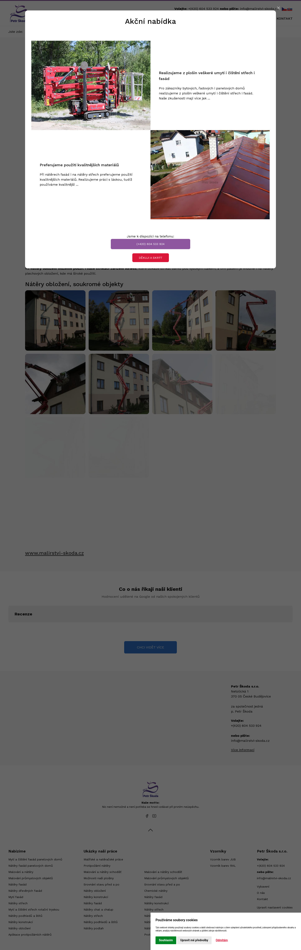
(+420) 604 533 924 (150, 244)
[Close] (278, 7)
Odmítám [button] (222, 940)
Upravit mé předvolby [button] (194, 940)
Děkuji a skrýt (150, 257)
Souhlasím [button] (166, 940)
